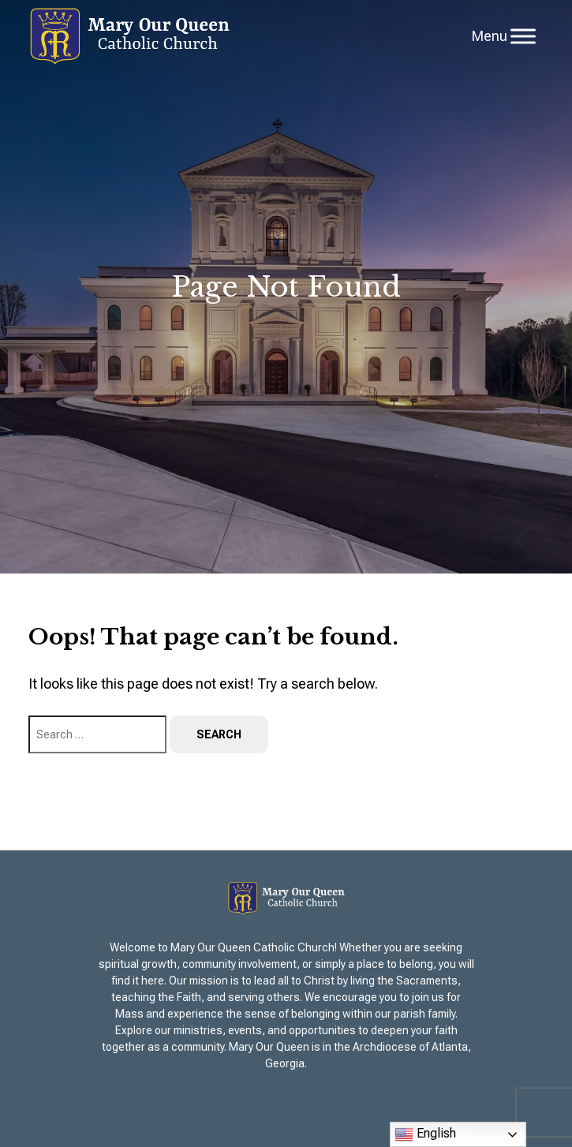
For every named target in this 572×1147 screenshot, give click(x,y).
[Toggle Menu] (523, 35)
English (425, 1134)
